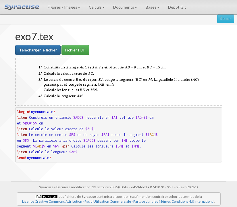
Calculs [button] (97, 7)
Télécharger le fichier (38, 49)
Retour (225, 18)
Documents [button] (125, 7)
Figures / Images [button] (64, 7)
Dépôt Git (177, 7)
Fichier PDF (75, 49)
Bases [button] (152, 7)
